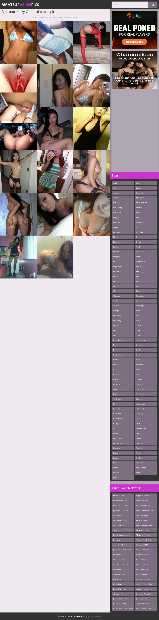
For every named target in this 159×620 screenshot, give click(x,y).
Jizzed (115, 458)
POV (138, 286)
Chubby (116, 291)
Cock (115, 301)
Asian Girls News (120, 545)
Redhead (140, 301)
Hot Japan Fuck (119, 540)
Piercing (139, 271)
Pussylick (140, 296)
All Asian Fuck (141, 520)
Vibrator (139, 463)
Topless (139, 443)
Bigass (115, 237)
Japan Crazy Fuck (143, 505)
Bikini (115, 247)
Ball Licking (117, 207)
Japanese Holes (119, 604)
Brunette (117, 271)
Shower (139, 335)
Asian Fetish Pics (120, 559)
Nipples (139, 227)
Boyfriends (117, 266)
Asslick (116, 198)
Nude (138, 237)
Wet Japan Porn (119, 520)
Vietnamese (141, 467)
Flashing (116, 384)
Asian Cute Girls (142, 550)
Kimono (116, 463)
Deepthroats (118, 340)
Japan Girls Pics (142, 579)
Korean (116, 472)
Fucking (116, 394)
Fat (114, 369)
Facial (115, 364)
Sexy (138, 320)
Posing (139, 281)
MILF (138, 212)
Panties (139, 256)
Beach (115, 227)
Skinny (139, 345)
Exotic (115, 360)
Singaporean (141, 340)
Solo (138, 369)
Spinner (139, 379)
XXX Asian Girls (119, 584)
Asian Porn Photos (143, 608)
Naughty (139, 222)
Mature (139, 207)
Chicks (115, 281)
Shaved (139, 325)
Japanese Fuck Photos (122, 550)
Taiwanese (140, 404)
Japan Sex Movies (143, 599)
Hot (114, 428)
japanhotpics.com (120, 510)
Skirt (138, 350)
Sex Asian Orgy (142, 515)
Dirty (115, 350)
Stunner (139, 399)
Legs (138, 183)
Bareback (117, 212)
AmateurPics (20, 4)
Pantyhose (140, 261)
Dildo (115, 345)
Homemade (118, 418)
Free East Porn (142, 500)
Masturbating (141, 203)
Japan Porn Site (119, 569)
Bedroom (117, 232)
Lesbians (139, 188)
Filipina (116, 374)
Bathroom (117, 222)
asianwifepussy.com (121, 574)
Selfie (138, 310)
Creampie (117, 315)
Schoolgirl (140, 306)
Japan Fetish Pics (120, 599)
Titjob (138, 433)
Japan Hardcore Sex (121, 535)
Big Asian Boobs (142, 496)
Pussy (138, 291)
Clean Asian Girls (143, 530)
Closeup (116, 296)
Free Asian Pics (142, 574)
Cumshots (117, 325)
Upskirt (139, 458)
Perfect (139, 266)
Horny (115, 423)
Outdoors (140, 252)
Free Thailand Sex (120, 505)
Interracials (117, 443)
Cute (115, 335)
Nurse (138, 242)
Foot (115, 389)
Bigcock (116, 242)
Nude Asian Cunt (120, 515)
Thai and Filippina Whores (143, 535)
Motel (138, 217)
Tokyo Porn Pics (142, 604)
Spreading (140, 384)
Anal (115, 183)
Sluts (138, 360)
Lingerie (139, 193)
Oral (138, 247)
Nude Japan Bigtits (120, 564)
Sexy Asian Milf (142, 545)
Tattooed (140, 409)
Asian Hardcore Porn (144, 584)
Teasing (139, 414)
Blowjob (116, 256)
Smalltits (139, 364)
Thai (138, 423)
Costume (117, 306)
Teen (138, 418)
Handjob (116, 409)
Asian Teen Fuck (143, 569)
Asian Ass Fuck (142, 564)
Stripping (140, 394)
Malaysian (140, 198)
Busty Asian (117, 554)
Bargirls (116, 217)
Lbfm (115, 477)
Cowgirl (116, 310)
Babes (115, 203)
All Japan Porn (119, 594)
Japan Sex (117, 579)
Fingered (117, 379)
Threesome (141, 428)
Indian (115, 433)
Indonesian (117, 438)
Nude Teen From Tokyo (123, 608)
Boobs (115, 261)
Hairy (115, 404)
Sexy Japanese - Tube (122, 530)
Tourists (139, 448)
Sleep (138, 355)
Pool (138, 276)
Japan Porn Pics (119, 589)
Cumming (117, 320)
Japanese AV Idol (143, 594)
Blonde (116, 252)
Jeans (115, 453)
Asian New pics (119, 525)
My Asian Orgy (119, 496)
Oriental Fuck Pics (143, 540)
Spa (137, 374)
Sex (137, 315)
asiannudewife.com (144, 589)
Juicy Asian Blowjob (144, 525)
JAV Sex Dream (142, 554)
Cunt (115, 330)
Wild (138, 472)
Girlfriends (117, 399)
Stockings (140, 389)
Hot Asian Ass (141, 559)
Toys (138, 453)
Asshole (116, 193)
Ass (114, 188)
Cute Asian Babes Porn (145, 510)
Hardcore (117, 414)
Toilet (138, 438)
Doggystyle (117, 355)
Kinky (115, 467)
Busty (115, 276)
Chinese (116, 286)
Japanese (117, 448)
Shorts (138, 330)
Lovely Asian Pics (120, 500)
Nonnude (140, 232)
